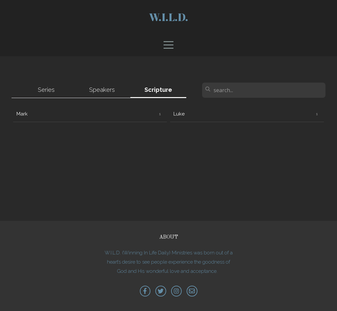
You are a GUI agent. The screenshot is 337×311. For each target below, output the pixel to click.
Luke (179, 114)
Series (46, 89)
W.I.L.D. (168, 17)
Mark (22, 114)
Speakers (102, 89)
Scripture (158, 89)
